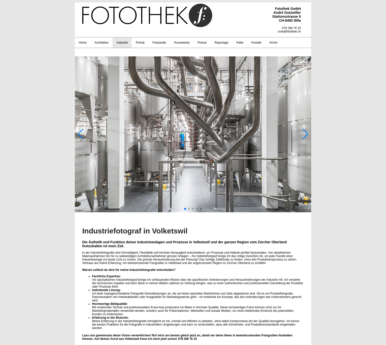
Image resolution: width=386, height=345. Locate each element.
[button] (185, 209)
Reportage (221, 42)
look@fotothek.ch (289, 31)
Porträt (140, 42)
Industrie (122, 42)
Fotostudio (159, 42)
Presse (202, 42)
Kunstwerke (182, 42)
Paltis (239, 42)
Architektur (102, 42)
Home (83, 42)
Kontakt (256, 42)
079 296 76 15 (291, 28)
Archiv (273, 42)
